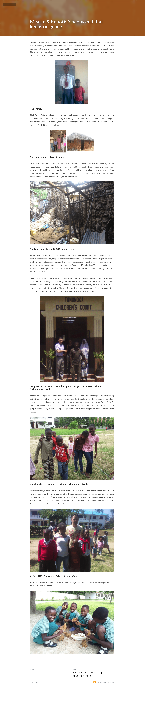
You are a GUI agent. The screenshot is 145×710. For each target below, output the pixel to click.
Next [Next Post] (76, 673)
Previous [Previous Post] (33, 673)
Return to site (9, 5)
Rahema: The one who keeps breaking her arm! (94, 678)
